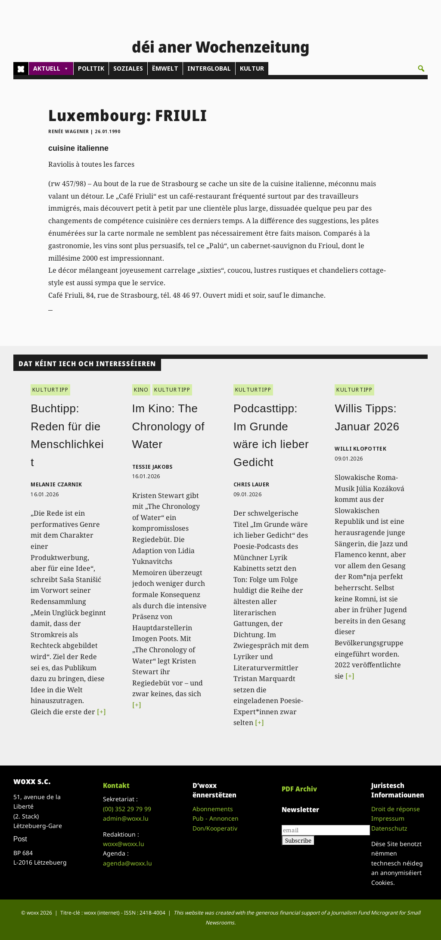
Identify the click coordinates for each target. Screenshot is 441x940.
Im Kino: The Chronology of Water (168, 426)
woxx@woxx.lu (123, 844)
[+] (101, 711)
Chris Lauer (251, 484)
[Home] (20, 68)
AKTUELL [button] (51, 68)
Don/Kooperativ (215, 828)
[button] (421, 68)
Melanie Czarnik (56, 484)
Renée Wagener (68, 131)
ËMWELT (165, 68)
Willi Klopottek (360, 448)
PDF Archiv (299, 789)
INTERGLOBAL (209, 68)
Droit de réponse (395, 809)
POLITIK (91, 68)
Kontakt (116, 785)
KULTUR (252, 68)
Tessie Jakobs (152, 466)
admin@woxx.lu (126, 818)
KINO (141, 389)
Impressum (387, 818)
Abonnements (213, 809)
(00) (127, 809)
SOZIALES (128, 68)
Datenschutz (389, 828)
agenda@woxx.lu (127, 863)
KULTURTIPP (50, 389)
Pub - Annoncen (216, 818)
